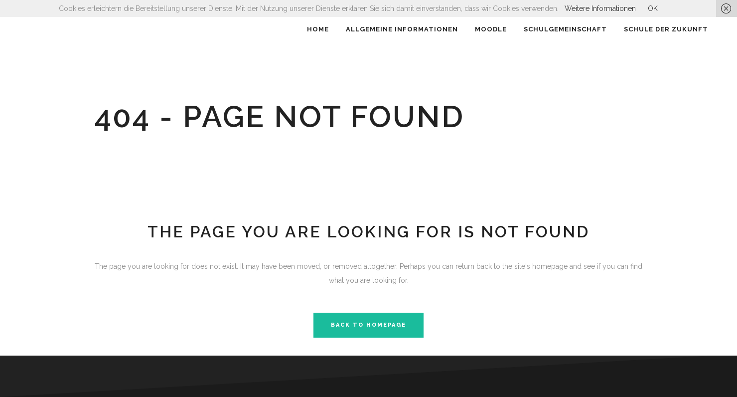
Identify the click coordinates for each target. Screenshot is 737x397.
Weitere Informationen (600, 8)
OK (653, 8)
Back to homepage (368, 325)
